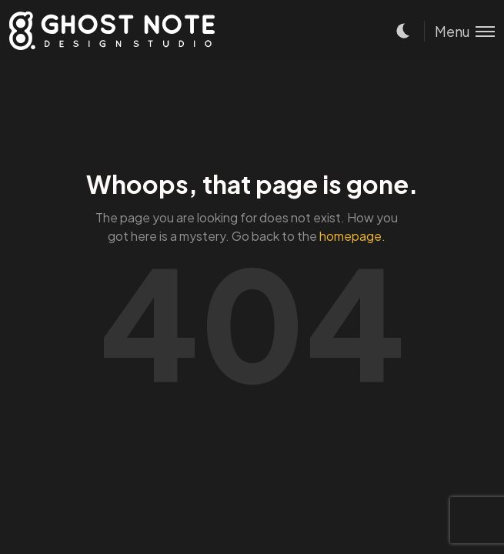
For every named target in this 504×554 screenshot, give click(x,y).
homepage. (352, 236)
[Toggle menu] (459, 31)
